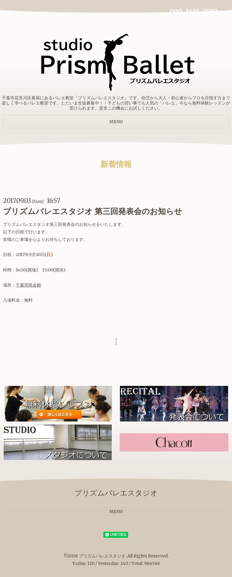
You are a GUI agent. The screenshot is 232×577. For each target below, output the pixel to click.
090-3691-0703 (193, 12)
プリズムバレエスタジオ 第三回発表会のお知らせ (92, 211)
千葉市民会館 (28, 285)
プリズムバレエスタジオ (102, 556)
